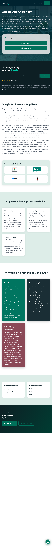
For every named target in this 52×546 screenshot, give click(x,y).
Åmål (30, 389)
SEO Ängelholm (8, 389)
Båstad (31, 392)
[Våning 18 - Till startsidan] (6, 3)
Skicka (45, 76)
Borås (30, 394)
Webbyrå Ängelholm (9, 392)
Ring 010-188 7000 (26, 423)
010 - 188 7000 (26, 43)
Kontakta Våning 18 (9, 423)
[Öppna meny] (48, 542)
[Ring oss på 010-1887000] (38, 3)
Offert (47, 3)
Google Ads (17, 19)
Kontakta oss (26, 48)
